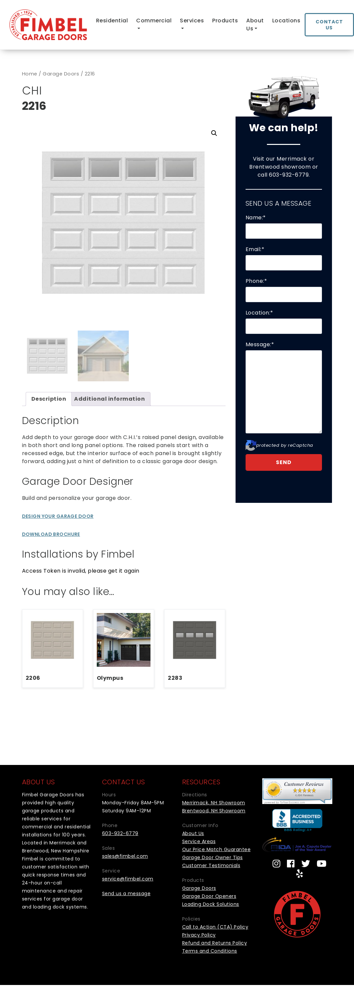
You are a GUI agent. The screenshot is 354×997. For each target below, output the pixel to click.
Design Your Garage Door (58, 515)
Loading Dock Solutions (210, 903)
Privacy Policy (199, 934)
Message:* (260, 344)
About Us (255, 24)
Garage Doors (61, 73)
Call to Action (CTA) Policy (215, 926)
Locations (286, 20)
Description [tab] (48, 398)
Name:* (256, 217)
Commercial (153, 20)
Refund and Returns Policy (214, 942)
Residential (112, 20)
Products (225, 20)
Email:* (255, 249)
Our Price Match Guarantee (216, 848)
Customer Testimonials (211, 864)
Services (192, 20)
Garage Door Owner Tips (212, 856)
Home (29, 73)
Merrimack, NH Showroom (213, 802)
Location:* (259, 313)
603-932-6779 (289, 175)
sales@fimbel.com (125, 855)
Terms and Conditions (209, 950)
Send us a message (126, 892)
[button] (214, 133)
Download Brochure (51, 533)
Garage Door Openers (209, 895)
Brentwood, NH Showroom (214, 810)
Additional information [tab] (109, 398)
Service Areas (199, 840)
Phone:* (256, 281)
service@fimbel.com (127, 878)
